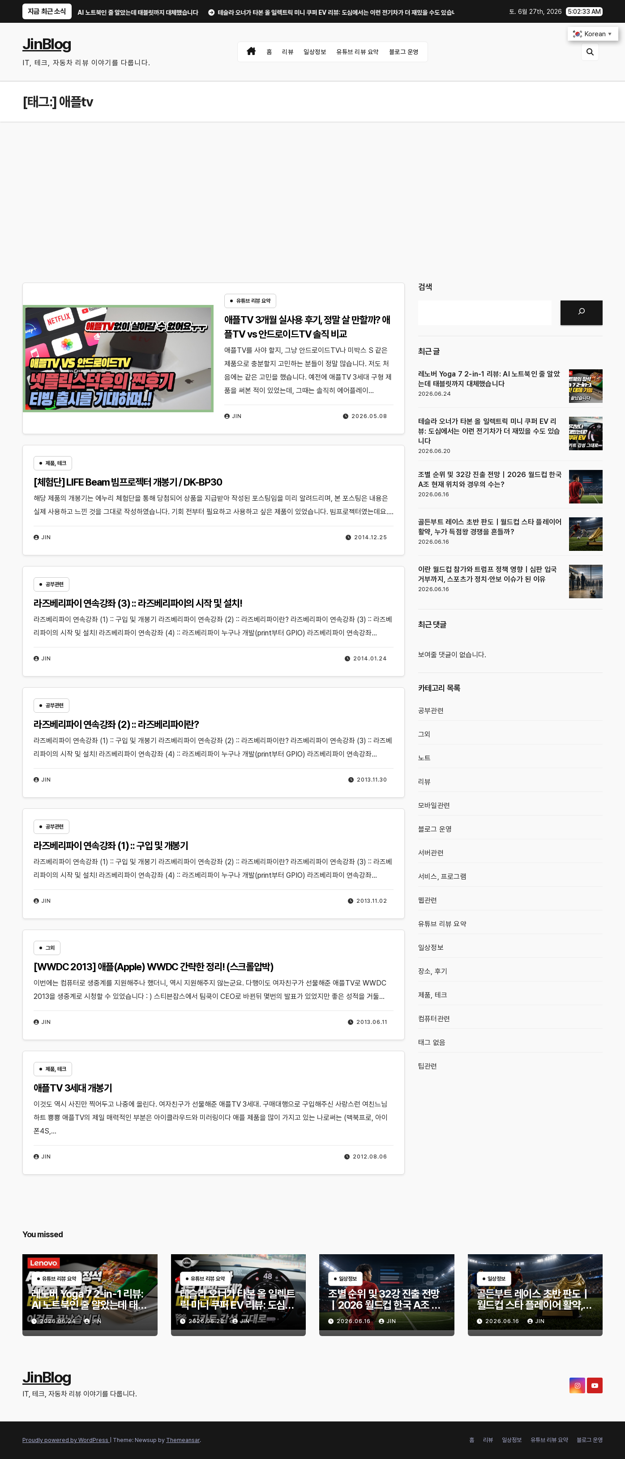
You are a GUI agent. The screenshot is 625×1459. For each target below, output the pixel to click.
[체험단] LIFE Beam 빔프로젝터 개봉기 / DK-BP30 (128, 482)
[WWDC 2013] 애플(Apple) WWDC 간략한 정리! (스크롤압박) (154, 967)
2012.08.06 (370, 1157)
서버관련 (431, 853)
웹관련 (427, 900)
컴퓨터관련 (434, 1019)
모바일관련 (434, 805)
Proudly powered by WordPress (66, 1440)
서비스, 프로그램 (442, 876)
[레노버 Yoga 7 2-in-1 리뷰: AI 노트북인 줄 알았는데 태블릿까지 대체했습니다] (586, 386)
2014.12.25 (370, 537)
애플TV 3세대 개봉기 (73, 1088)
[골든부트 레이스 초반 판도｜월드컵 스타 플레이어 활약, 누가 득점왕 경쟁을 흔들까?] (586, 534)
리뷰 (287, 51)
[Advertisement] (312, 188)
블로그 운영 (404, 51)
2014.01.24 (370, 658)
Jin (233, 416)
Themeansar (183, 1440)
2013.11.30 (372, 780)
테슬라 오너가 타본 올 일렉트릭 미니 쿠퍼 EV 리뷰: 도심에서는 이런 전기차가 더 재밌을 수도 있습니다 (489, 431)
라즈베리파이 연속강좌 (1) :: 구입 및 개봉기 (111, 845)
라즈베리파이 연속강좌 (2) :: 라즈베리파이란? (116, 724)
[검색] (582, 312)
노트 (424, 758)
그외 (50, 948)
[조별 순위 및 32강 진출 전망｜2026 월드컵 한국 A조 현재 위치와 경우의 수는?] (586, 486)
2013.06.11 (371, 1022)
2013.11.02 (371, 901)
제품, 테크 (56, 463)
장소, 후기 (432, 971)
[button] (590, 52)
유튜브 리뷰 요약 (357, 51)
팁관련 (427, 1066)
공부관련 (55, 584)
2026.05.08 (369, 416)
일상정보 (315, 51)
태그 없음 (431, 1042)
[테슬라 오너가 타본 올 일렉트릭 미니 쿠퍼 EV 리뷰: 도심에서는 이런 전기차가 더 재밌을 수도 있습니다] (586, 433)
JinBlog (46, 44)
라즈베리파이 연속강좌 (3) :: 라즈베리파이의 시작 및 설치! (138, 603)
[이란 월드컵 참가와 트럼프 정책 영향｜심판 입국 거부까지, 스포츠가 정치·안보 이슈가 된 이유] (586, 581)
